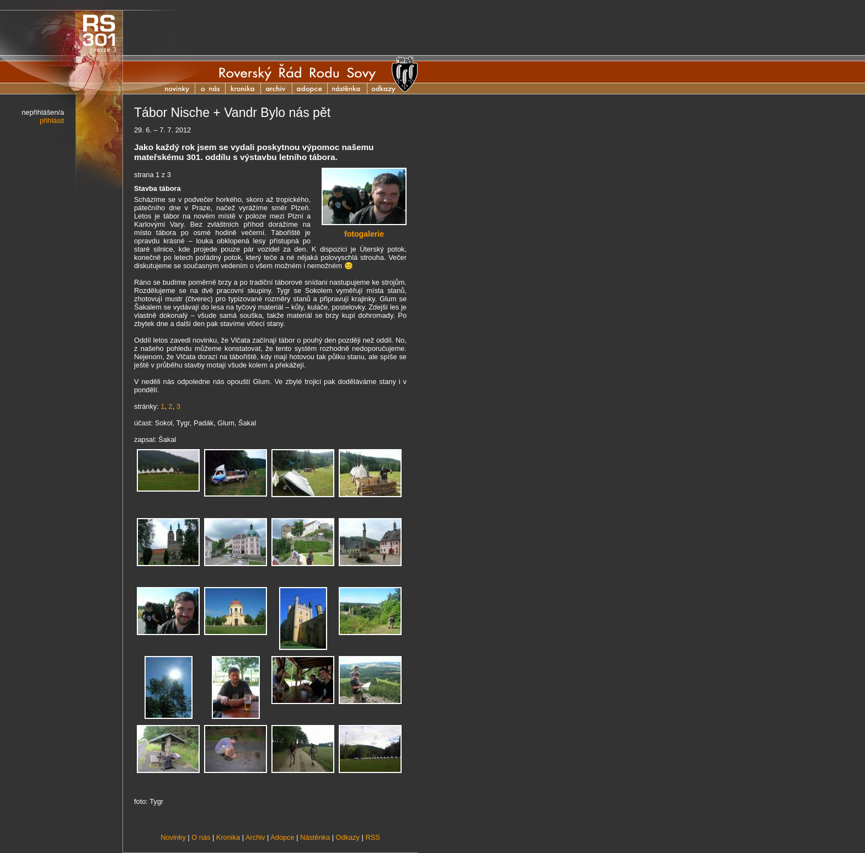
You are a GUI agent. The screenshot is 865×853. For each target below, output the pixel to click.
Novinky (178, 88)
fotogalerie (364, 234)
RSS (372, 837)
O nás (210, 88)
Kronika (249, 88)
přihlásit (52, 120)
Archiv (282, 88)
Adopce (315, 88)
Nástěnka (353, 88)
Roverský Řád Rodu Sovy (297, 72)
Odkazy (348, 837)
